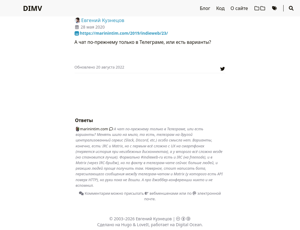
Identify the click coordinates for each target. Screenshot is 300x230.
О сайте (239, 8)
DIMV (32, 8)
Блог (206, 8)
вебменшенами (161, 193)
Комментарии (94, 193)
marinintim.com (92, 128)
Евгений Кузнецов (154, 218)
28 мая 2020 (93, 27)
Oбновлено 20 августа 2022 (99, 67)
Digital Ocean (189, 224)
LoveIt (143, 224)
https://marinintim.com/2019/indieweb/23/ (121, 33)
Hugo (126, 224)
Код (221, 8)
